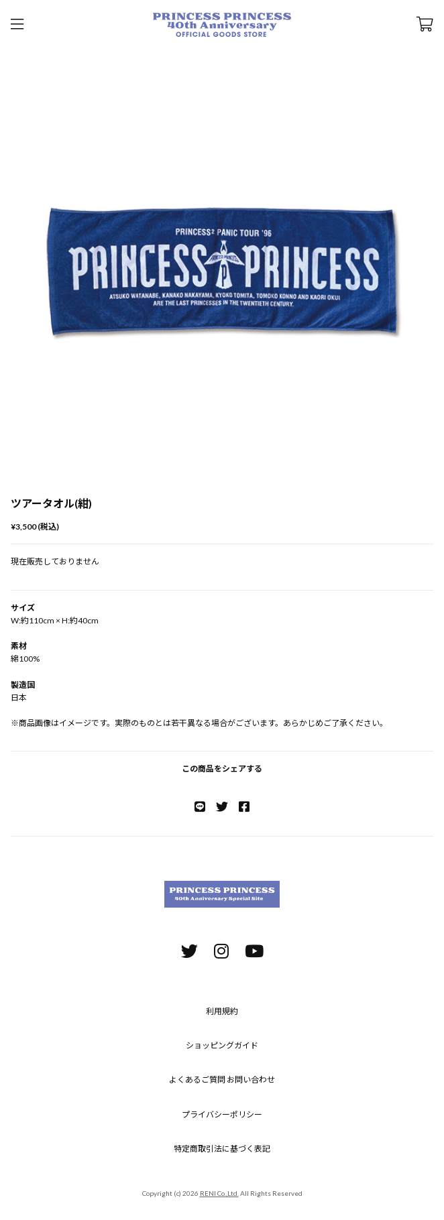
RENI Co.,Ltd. (219, 1193)
